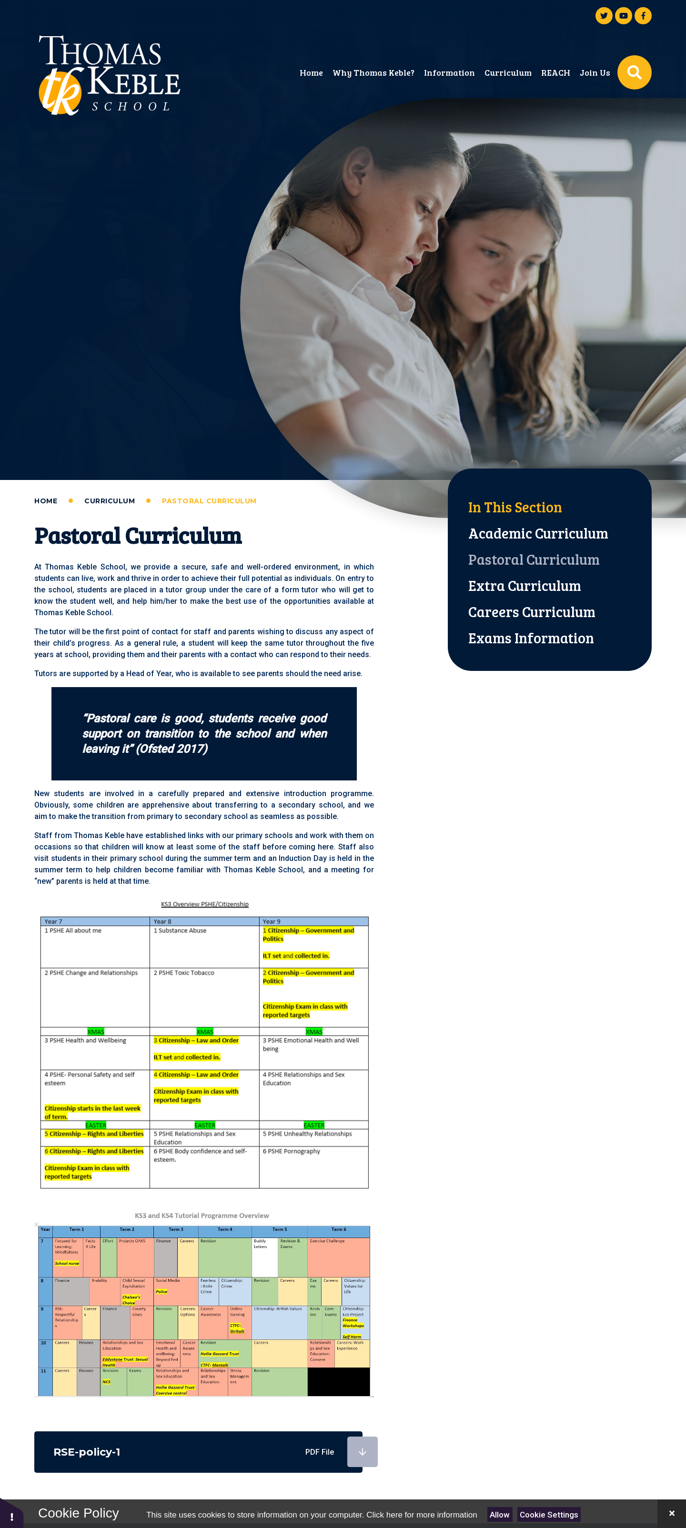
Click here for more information (421, 1514)
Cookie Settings (549, 1514)
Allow (500, 1514)
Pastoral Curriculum (209, 501)
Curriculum (109, 501)
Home (45, 501)
